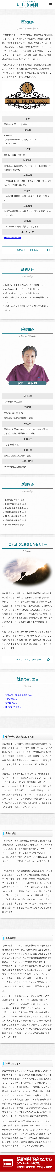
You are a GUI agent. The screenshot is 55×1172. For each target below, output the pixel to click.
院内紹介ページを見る (35, 249)
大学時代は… (11, 703)
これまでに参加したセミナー (33, 659)
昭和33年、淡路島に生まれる (18, 695)
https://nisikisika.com (12, 238)
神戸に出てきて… (13, 707)
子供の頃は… (11, 699)
